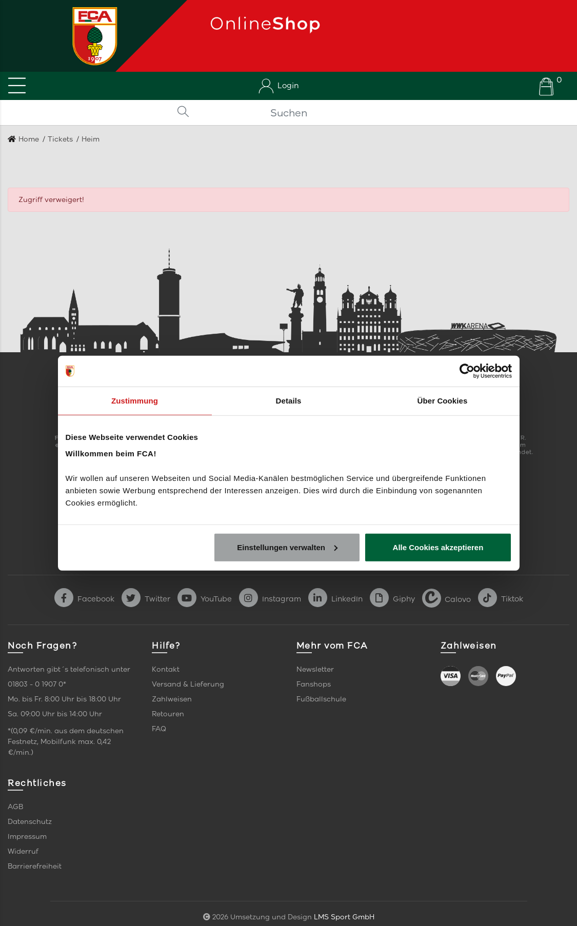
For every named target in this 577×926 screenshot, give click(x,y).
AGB (15, 806)
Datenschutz (30, 821)
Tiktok (500, 598)
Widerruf (23, 851)
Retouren (168, 714)
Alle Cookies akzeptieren (438, 546)
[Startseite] (91, 36)
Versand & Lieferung (188, 684)
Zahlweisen (172, 699)
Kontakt (166, 669)
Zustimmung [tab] (134, 400)
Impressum (27, 836)
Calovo (446, 598)
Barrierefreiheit (35, 866)
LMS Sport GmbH (344, 917)
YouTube (204, 598)
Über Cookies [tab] (442, 400)
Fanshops (313, 684)
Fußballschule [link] (321, 699)
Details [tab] (289, 400)
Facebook (84, 598)
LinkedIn (335, 598)
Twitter (146, 598)
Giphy (392, 598)
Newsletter (315, 669)
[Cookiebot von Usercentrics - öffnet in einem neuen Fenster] (467, 371)
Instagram (270, 598)
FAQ (159, 728)
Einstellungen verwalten (287, 546)
